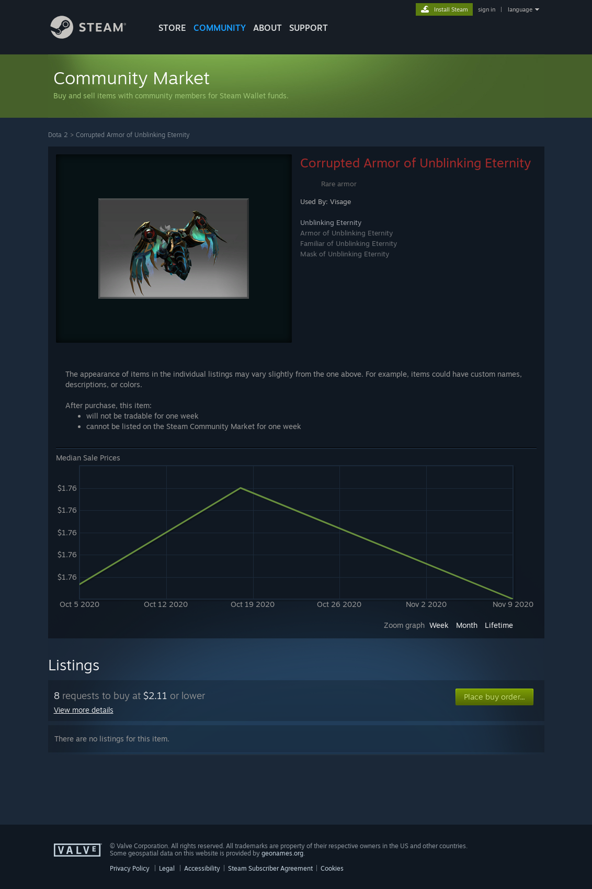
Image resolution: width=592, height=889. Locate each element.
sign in (486, 9)
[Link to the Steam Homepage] (96, 35)
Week (439, 625)
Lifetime (499, 625)
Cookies (332, 868)
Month (466, 625)
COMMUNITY (219, 27)
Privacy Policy (130, 868)
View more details (83, 709)
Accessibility (202, 868)
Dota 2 (58, 135)
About (267, 27)
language (520, 9)
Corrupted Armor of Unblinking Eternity (133, 135)
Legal (167, 868)
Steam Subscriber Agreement (270, 868)
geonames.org (282, 853)
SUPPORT (308, 27)
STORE (172, 27)
